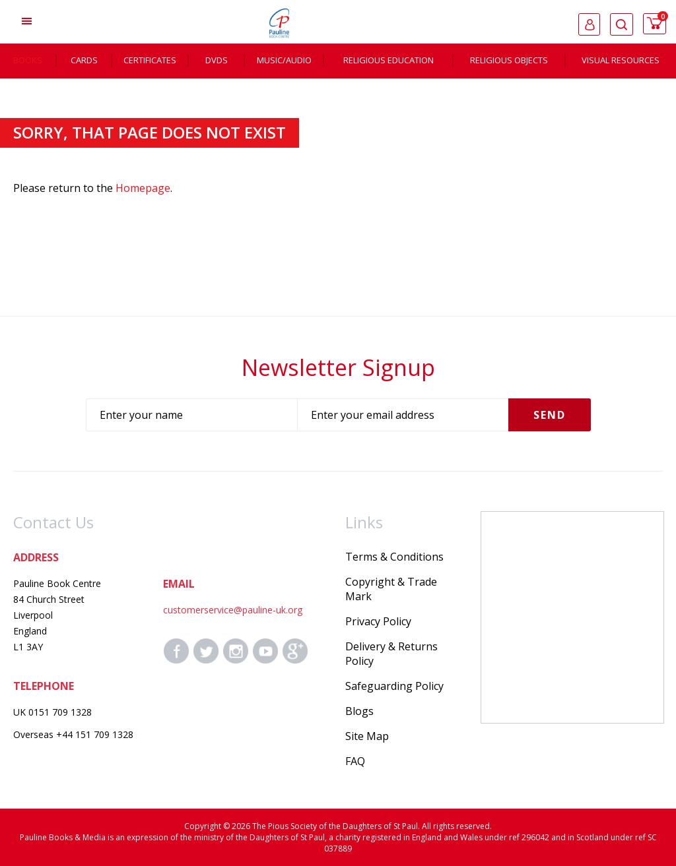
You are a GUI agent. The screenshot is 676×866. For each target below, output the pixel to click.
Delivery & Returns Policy (391, 653)
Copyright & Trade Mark (391, 588)
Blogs (359, 711)
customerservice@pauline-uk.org (232, 609)
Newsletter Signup (338, 367)
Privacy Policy (378, 621)
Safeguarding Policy (394, 686)
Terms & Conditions (394, 556)
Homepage (143, 188)
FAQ (355, 761)
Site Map (367, 736)
